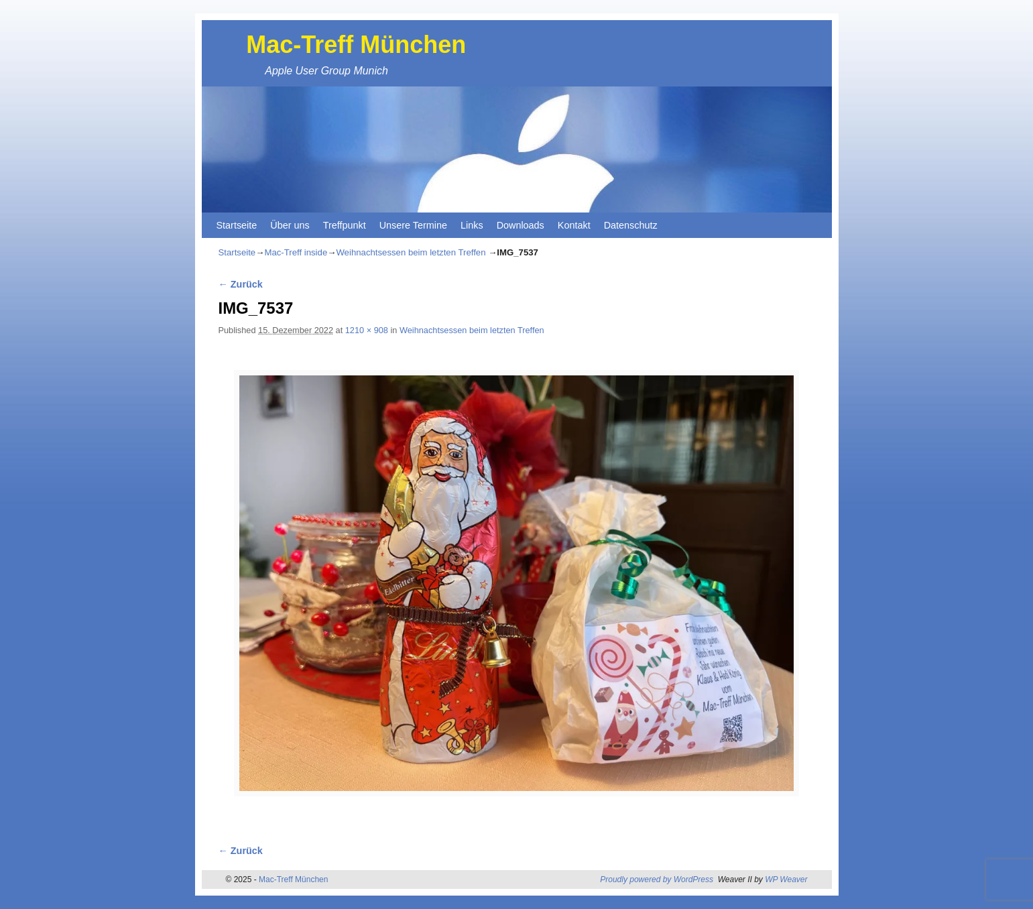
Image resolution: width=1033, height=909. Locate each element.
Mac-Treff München (356, 44)
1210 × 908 (366, 330)
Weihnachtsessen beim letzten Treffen (410, 252)
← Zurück (241, 284)
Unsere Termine (413, 225)
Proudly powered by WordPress (656, 879)
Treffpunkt (344, 225)
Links (472, 225)
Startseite (237, 225)
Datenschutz (631, 225)
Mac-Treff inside (295, 252)
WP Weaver (786, 879)
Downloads (520, 225)
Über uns (289, 225)
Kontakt (574, 225)
